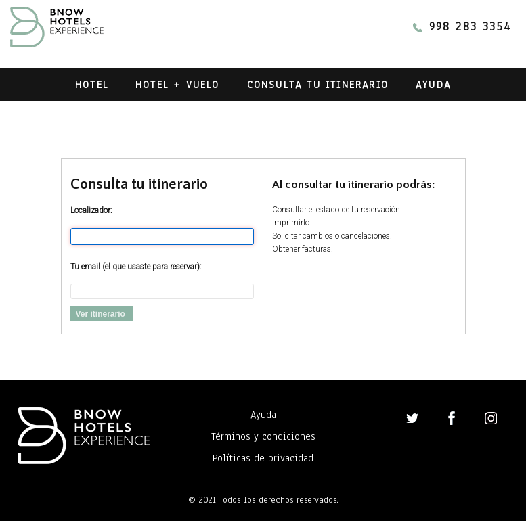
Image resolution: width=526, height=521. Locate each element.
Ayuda (433, 84)
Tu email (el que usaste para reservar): (136, 266)
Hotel (91, 84)
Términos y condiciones (263, 436)
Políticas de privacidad (263, 458)
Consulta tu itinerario (318, 84)
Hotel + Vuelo (177, 84)
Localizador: (91, 210)
